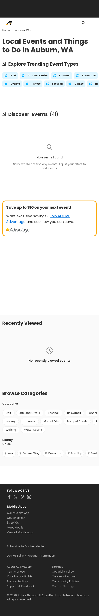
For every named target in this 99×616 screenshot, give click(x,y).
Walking (11, 430)
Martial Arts (51, 421)
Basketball (74, 413)
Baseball (53, 413)
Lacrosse (29, 421)
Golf (8, 413)
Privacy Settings (17, 581)
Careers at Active (64, 576)
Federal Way (29, 453)
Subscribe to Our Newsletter (26, 546)
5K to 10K (13, 523)
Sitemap (57, 567)
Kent (9, 453)
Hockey (10, 421)
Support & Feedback (20, 586)
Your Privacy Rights (20, 576)
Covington (53, 453)
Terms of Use (16, 572)
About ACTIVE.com (19, 567)
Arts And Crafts (29, 413)
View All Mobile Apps (20, 532)
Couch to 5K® (16, 518)
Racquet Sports (77, 421)
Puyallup (74, 453)
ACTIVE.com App (18, 513)
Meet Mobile (15, 527)
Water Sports (33, 430)
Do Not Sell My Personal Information (31, 556)
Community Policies (65, 581)
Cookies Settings (63, 586)
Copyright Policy (63, 572)
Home (6, 30)
